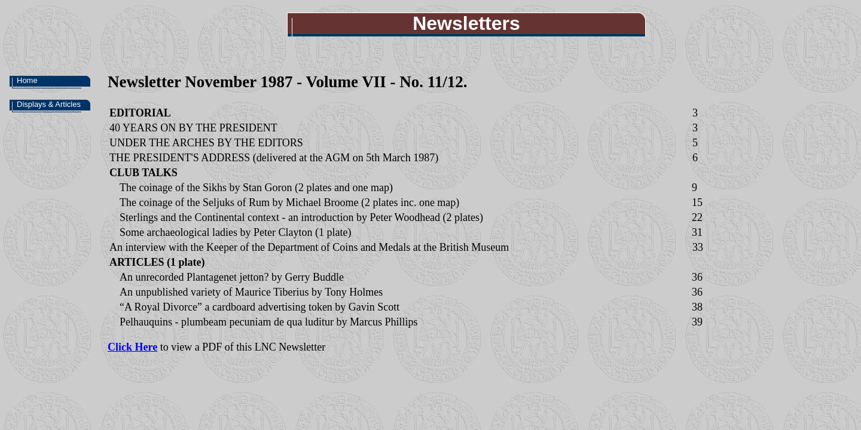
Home (27, 80)
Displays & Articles (49, 104)
